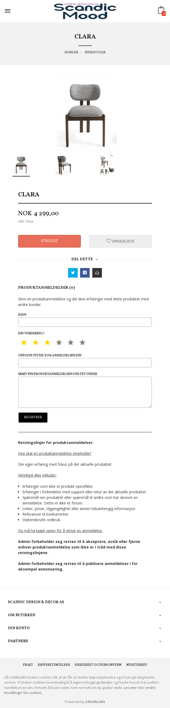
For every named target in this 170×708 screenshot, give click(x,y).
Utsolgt (49, 241)
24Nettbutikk (95, 701)
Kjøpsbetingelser (54, 665)
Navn (85, 320)
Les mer (130, 687)
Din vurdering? (31, 333)
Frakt (28, 665)
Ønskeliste (120, 241)
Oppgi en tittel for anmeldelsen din (85, 360)
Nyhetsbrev (136, 665)
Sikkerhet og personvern (98, 665)
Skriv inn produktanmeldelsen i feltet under (85, 390)
